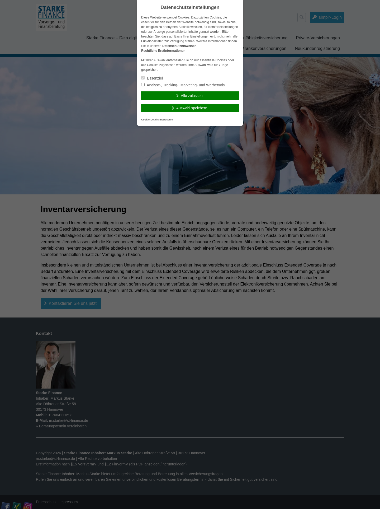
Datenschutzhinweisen (179, 46)
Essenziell (152, 78)
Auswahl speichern (191, 108)
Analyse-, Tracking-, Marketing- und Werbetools (183, 85)
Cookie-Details (150, 119)
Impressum (166, 119)
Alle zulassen (192, 96)
